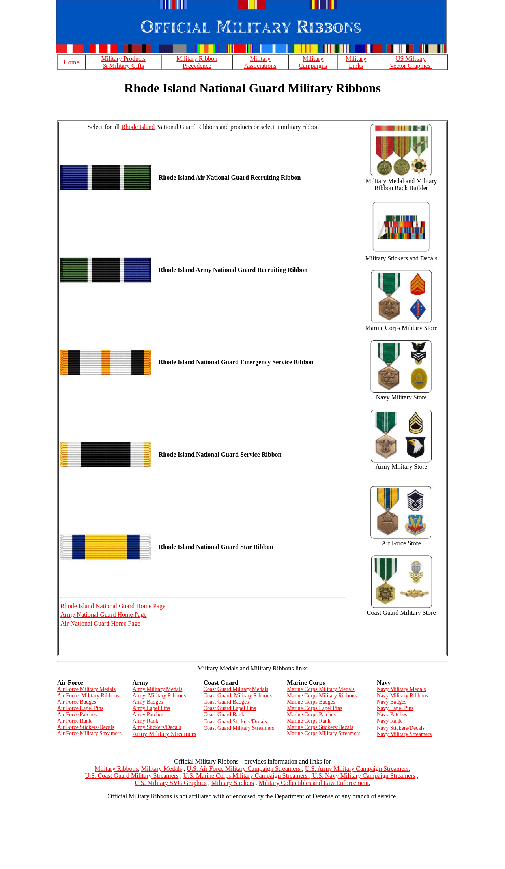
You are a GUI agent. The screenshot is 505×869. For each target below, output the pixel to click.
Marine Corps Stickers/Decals (320, 727)
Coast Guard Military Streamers (239, 728)
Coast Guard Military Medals (236, 689)
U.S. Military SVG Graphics (171, 782)
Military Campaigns (313, 62)
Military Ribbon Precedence (196, 62)
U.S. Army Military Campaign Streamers (357, 768)
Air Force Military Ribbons (88, 696)
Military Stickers (232, 782)
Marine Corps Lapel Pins (314, 708)
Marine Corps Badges (311, 702)
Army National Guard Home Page (103, 614)
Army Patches (148, 714)
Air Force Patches (77, 714)
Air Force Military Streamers (89, 733)
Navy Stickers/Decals (401, 728)
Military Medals (161, 768)
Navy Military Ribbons (402, 696)
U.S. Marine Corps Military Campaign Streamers (246, 775)
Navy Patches (392, 714)
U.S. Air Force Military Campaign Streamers (244, 768)
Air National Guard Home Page (100, 623)
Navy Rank (389, 721)
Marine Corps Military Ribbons (322, 696)
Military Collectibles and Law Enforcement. (314, 782)
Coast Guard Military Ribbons (238, 696)
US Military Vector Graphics (410, 62)
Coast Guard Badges (226, 702)
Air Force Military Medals (86, 689)
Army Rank (146, 721)
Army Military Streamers (164, 733)
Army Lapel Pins (151, 708)
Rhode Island (138, 127)
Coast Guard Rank (224, 714)
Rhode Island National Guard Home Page (112, 606)
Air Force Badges (76, 702)
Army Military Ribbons (159, 696)
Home (71, 62)
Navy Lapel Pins (395, 708)
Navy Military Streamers (404, 734)
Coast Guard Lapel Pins (230, 708)
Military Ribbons (116, 768)
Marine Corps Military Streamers (323, 733)
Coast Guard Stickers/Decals (235, 722)
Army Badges (148, 702)
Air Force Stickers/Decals (85, 727)
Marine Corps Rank (308, 721)
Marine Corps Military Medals (320, 689)
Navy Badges (391, 702)
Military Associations (260, 62)
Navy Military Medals (401, 689)
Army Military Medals (158, 689)
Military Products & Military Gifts (123, 62)
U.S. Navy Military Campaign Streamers (363, 775)
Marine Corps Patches (311, 714)
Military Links (356, 62)
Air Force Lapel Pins (80, 708)
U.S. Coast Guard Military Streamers (131, 775)
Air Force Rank (74, 721)
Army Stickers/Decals (157, 727)
